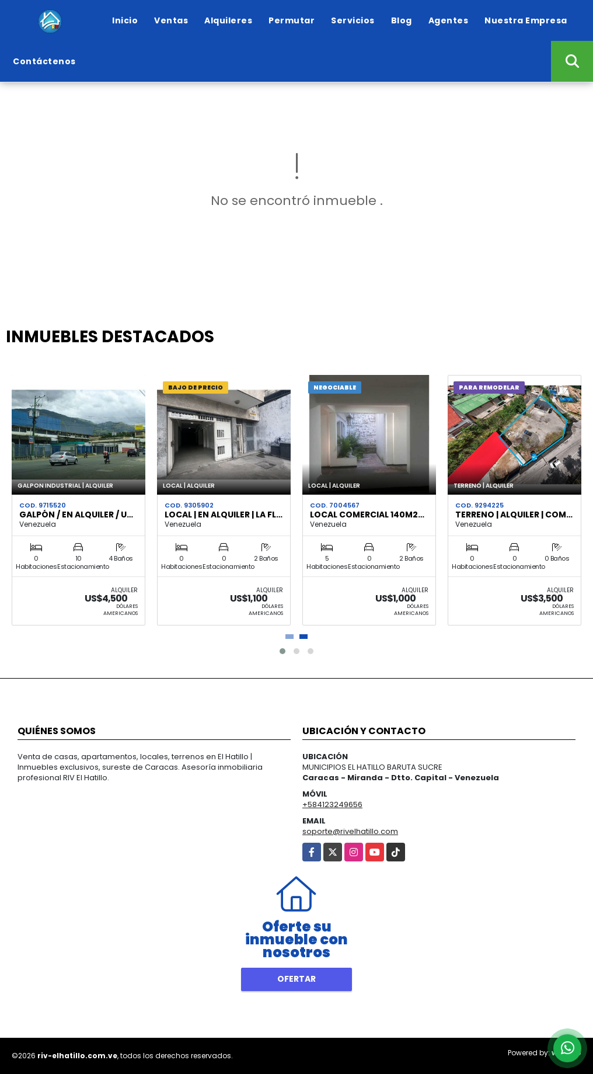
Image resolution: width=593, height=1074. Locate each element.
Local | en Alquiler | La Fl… (223, 514)
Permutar (291, 20)
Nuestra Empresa (525, 20)
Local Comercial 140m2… (367, 514)
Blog (401, 20)
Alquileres (228, 20)
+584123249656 (332, 804)
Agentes (448, 20)
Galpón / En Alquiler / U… (76, 514)
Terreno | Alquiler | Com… (514, 514)
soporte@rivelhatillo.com (350, 831)
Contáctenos (44, 61)
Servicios (353, 20)
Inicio (125, 20)
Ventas (171, 20)
